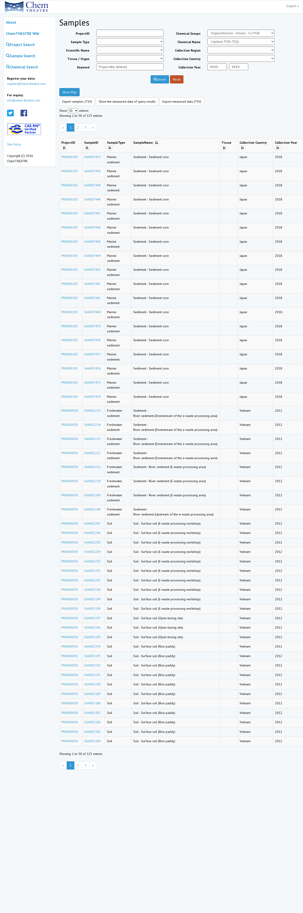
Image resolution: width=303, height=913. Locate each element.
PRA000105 (69, 157)
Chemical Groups (188, 33)
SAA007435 (92, 382)
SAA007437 (92, 354)
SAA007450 (92, 171)
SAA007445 (92, 241)
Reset (176, 79)
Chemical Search (22, 67)
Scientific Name (77, 50)
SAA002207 (92, 523)
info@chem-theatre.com (23, 100)
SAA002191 (92, 675)
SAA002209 (92, 495)
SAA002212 (92, 453)
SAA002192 (92, 665)
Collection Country (187, 59)
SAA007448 (92, 199)
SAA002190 (92, 684)
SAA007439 (92, 326)
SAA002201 (92, 580)
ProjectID (82, 33)
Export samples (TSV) (77, 101)
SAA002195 (92, 637)
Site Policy (14, 144)
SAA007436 (92, 368)
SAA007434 (92, 397)
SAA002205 (92, 542)
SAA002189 (92, 694)
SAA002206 (92, 533)
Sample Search (20, 55)
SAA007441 (92, 298)
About (11, 22)
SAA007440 (92, 312)
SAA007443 (92, 270)
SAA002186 (92, 722)
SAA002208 (92, 509)
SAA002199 (92, 599)
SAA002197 (92, 618)
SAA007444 (92, 256)
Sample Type (80, 42)
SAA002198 (92, 608)
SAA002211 (92, 467)
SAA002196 (92, 627)
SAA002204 (92, 552)
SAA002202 (92, 571)
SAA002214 (92, 425)
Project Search (20, 44)
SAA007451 (92, 157)
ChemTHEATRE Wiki (22, 33)
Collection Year (189, 67)
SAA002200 (92, 590)
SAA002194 (92, 646)
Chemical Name (189, 42)
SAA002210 (92, 481)
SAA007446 (92, 227)
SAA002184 (92, 741)
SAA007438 (92, 340)
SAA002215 (92, 410)
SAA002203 (92, 561)
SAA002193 (92, 656)
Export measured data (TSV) (181, 101)
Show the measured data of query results (127, 101)
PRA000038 (69, 410)
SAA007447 (92, 213)
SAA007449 (92, 185)
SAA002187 (92, 713)
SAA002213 (92, 439)
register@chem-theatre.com (26, 84)
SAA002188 (92, 703)
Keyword (83, 67)
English (293, 6)
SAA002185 (92, 732)
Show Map (69, 92)
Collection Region (188, 50)
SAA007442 (92, 284)
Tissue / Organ (78, 59)
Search (160, 79)
